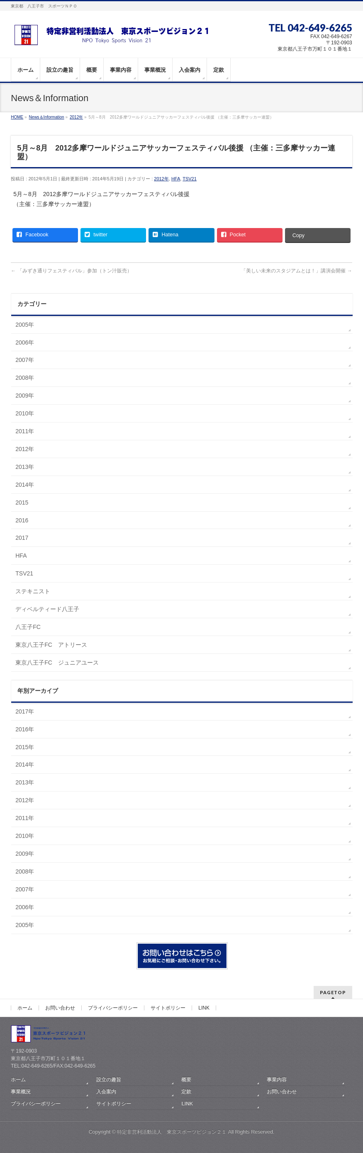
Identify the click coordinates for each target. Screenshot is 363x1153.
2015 (21, 502)
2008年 (24, 377)
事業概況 (21, 1092)
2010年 (24, 413)
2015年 (24, 747)
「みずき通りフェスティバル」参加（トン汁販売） (71, 271)
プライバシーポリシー (113, 1007)
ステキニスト (32, 591)
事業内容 (277, 1080)
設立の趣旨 (108, 1080)
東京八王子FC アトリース (51, 644)
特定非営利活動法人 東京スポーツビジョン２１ (172, 1132)
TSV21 (190, 178)
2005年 (24, 324)
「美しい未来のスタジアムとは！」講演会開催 (296, 271)
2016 (21, 520)
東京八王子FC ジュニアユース (57, 662)
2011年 (24, 431)
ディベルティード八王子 (47, 609)
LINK (204, 1007)
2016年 (24, 729)
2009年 (24, 395)
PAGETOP (333, 992)
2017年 (24, 711)
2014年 (24, 484)
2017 (21, 537)
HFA (175, 178)
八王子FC (28, 627)
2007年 (24, 360)
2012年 (161, 178)
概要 (186, 1080)
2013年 (24, 467)
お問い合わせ (60, 1007)
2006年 (24, 342)
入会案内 (106, 1092)
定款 (186, 1092)
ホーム (24, 1007)
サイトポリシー (168, 1007)
